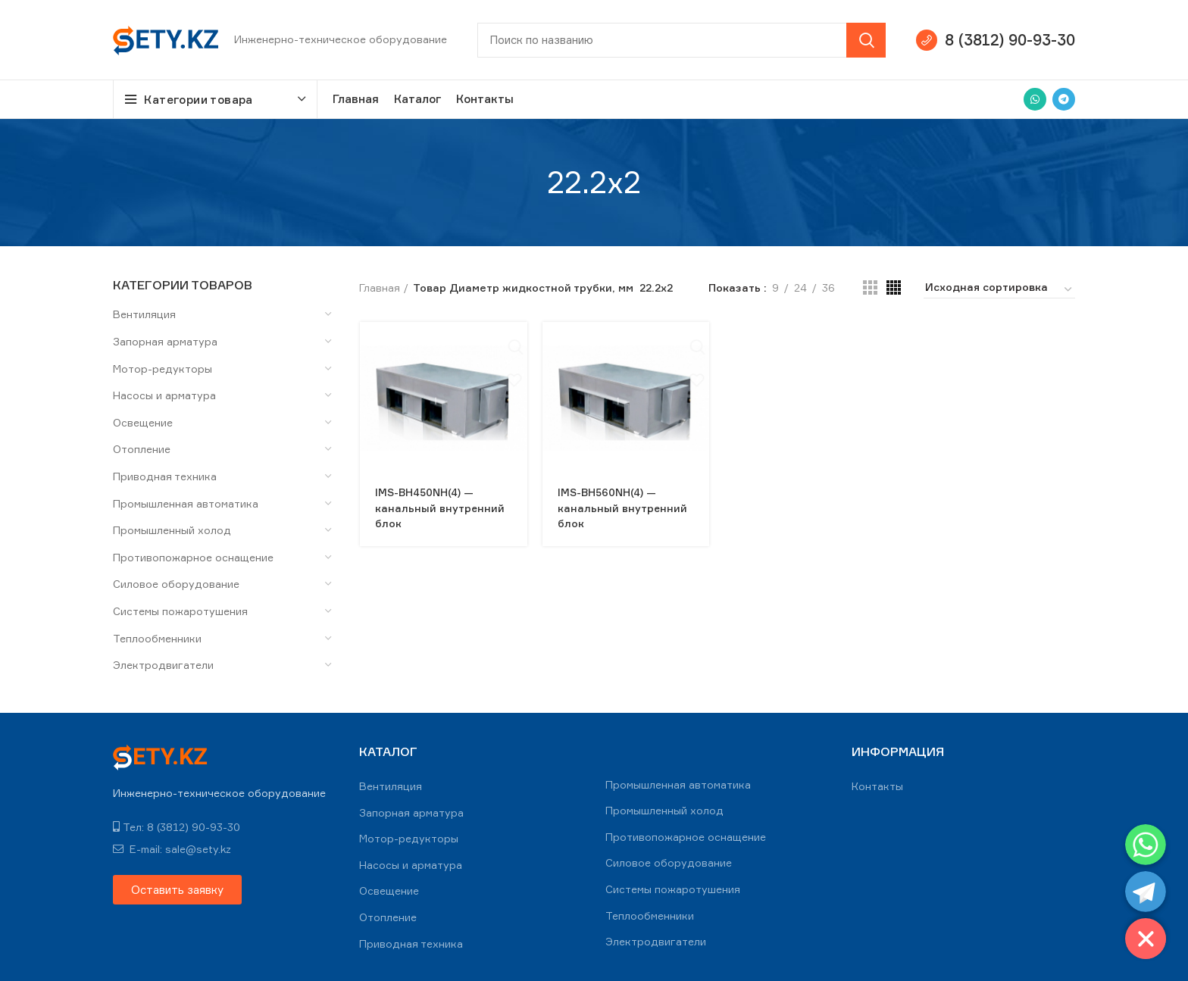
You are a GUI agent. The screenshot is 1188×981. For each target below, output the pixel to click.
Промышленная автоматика (185, 503)
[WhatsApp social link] (1035, 99)
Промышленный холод (172, 529)
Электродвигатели (163, 664)
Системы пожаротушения (180, 611)
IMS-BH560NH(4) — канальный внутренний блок (622, 507)
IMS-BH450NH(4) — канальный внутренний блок (439, 507)
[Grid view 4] (893, 287)
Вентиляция (144, 314)
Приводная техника (165, 476)
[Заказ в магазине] (999, 289)
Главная (379, 287)
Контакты (877, 785)
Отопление (141, 448)
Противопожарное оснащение (193, 557)
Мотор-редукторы (162, 368)
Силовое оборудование (176, 583)
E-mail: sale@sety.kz (172, 848)
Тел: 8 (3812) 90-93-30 (176, 826)
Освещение (143, 422)
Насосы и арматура (164, 395)
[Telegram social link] (1063, 99)
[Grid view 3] (870, 287)
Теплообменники (157, 638)
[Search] (681, 40)
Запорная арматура (165, 341)
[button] (177, 889)
